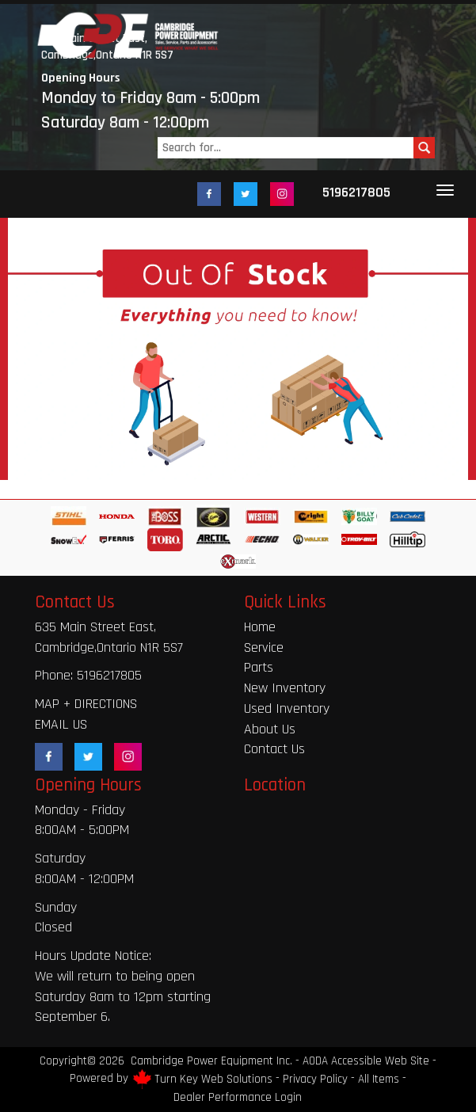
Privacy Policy (315, 1079)
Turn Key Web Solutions (213, 1079)
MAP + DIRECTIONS (86, 704)
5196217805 (356, 192)
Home (260, 627)
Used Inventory (286, 708)
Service (264, 647)
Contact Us (274, 749)
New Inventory (285, 688)
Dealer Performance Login (237, 1097)
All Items (378, 1079)
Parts (258, 667)
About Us (269, 729)
